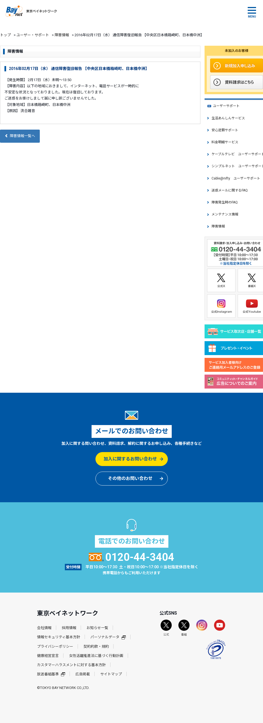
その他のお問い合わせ (130, 478)
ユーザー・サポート (32, 35)
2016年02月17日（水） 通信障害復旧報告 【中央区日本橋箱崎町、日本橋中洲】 (79, 68)
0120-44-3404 (131, 557)
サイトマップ (111, 674)
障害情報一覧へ (20, 136)
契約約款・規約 (96, 646)
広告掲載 (82, 674)
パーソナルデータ (108, 637)
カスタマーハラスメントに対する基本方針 (71, 665)
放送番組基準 (51, 674)
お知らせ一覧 (97, 628)
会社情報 (44, 628)
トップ (5, 35)
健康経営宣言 (48, 656)
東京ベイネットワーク (31, 11)
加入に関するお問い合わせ (130, 459)
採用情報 (69, 628)
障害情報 (62, 35)
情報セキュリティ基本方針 (58, 637)
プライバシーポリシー (55, 646)
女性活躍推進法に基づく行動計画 (96, 656)
